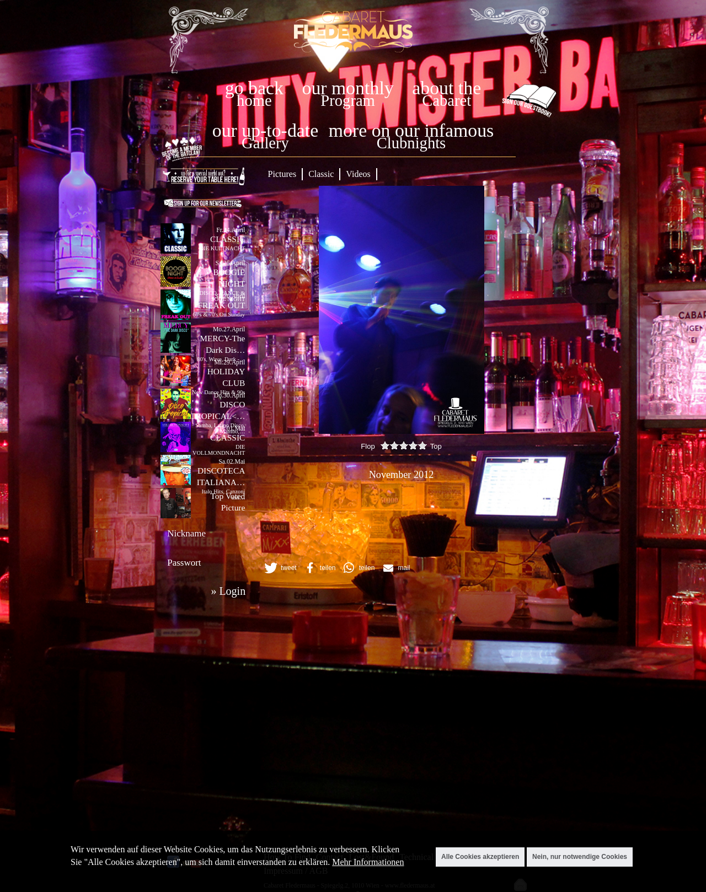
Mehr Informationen (368, 862)
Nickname (186, 533)
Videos (358, 174)
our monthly (348, 88)
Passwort (184, 562)
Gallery (265, 143)
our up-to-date (265, 130)
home (254, 100)
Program (347, 100)
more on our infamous (411, 130)
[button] (280, 568)
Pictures (282, 174)
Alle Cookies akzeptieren (480, 857)
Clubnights (411, 143)
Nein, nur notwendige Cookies (579, 857)
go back (254, 88)
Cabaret (446, 100)
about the (446, 88)
